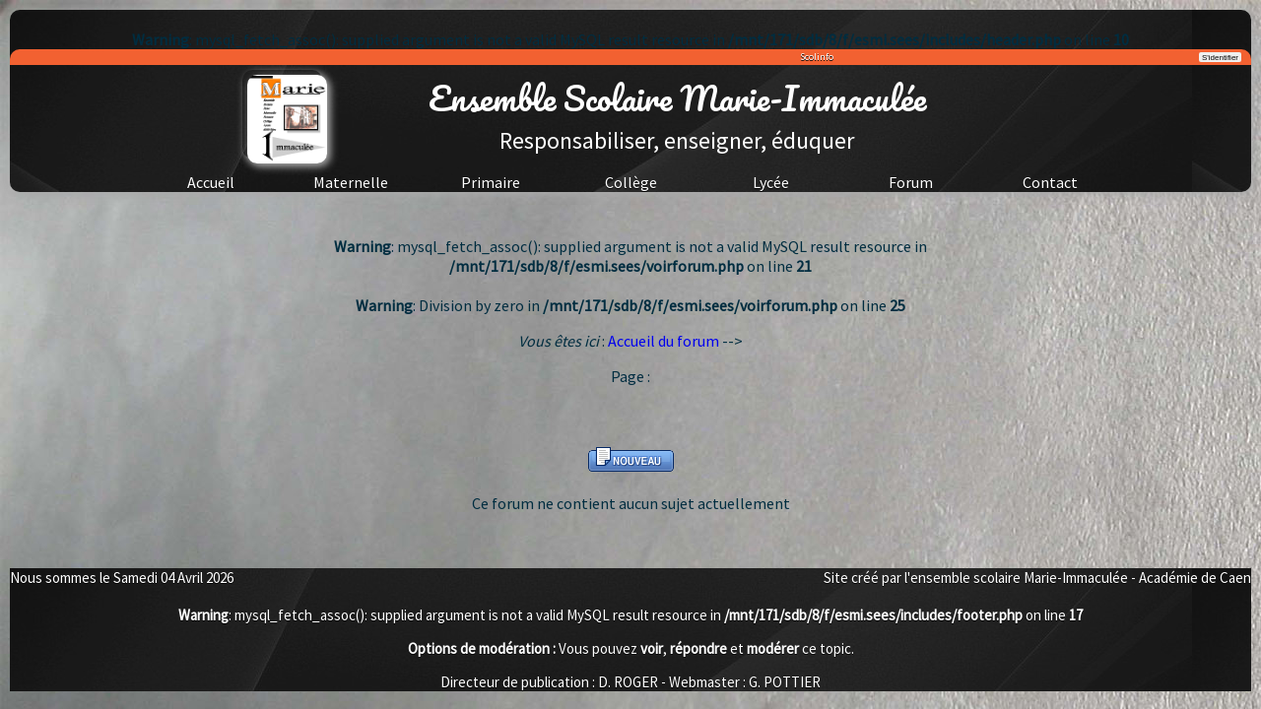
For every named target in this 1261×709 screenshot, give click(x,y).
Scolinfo (816, 56)
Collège (631, 182)
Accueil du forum (663, 341)
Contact (1050, 182)
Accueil (210, 182)
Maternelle (350, 182)
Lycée (771, 182)
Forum (911, 182)
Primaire (490, 182)
